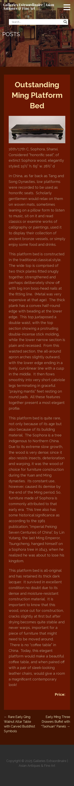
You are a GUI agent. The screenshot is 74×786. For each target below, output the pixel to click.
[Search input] (37, 22)
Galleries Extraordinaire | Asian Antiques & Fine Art (28, 6)
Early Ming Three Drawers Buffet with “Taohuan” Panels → (55, 721)
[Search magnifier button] (65, 22)
